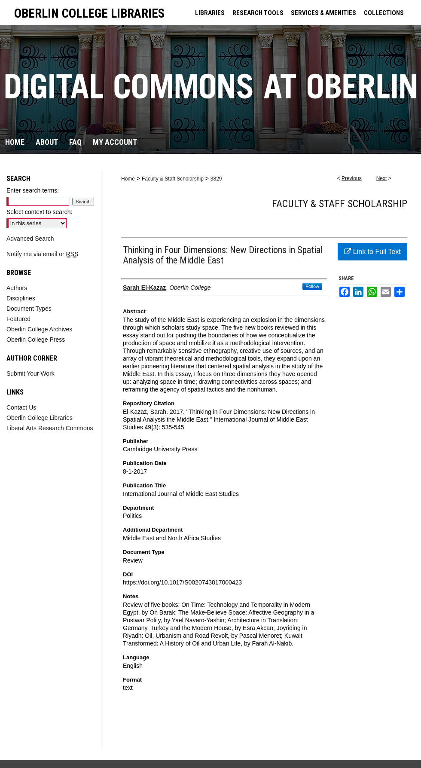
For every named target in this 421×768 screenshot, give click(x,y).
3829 (216, 179)
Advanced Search (30, 238)
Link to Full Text (372, 251)
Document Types (29, 308)
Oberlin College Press (35, 339)
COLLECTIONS (384, 13)
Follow (312, 286)
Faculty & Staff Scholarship (173, 179)
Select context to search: (39, 211)
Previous (352, 178)
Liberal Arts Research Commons (49, 428)
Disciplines (20, 298)
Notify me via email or (42, 254)
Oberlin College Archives (39, 329)
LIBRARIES (210, 13)
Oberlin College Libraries (39, 417)
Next (381, 178)
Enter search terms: (32, 190)
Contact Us (21, 407)
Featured (18, 318)
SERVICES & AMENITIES (323, 13)
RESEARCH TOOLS (258, 13)
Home (128, 179)
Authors (16, 288)
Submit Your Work (30, 373)
